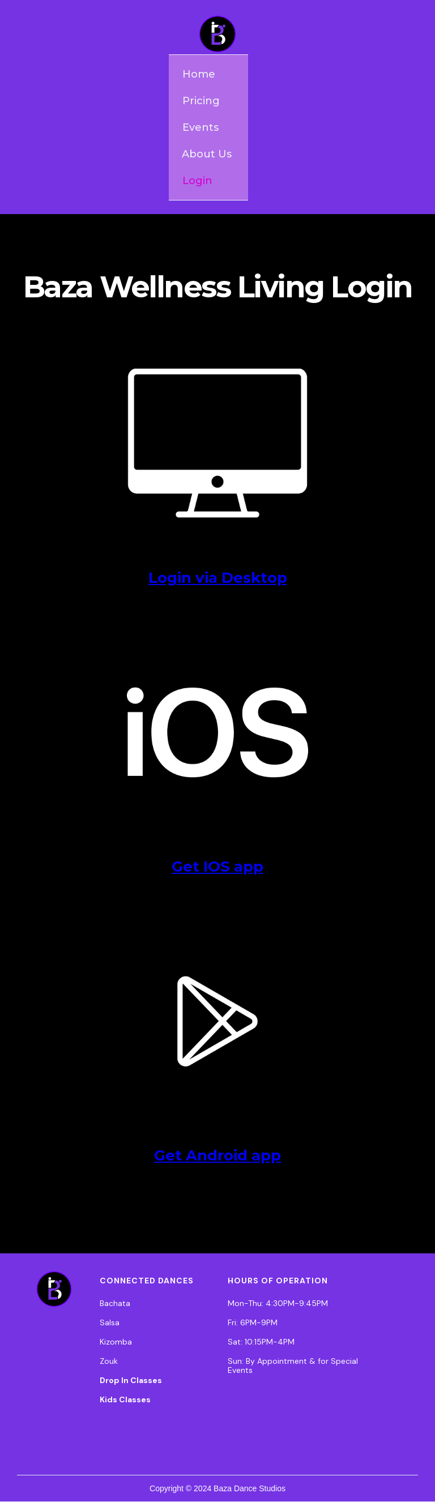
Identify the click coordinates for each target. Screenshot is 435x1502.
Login (197, 180)
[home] (217, 34)
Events (200, 127)
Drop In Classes (131, 1380)
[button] (208, 154)
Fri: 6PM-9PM (253, 1322)
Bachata (115, 1303)
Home (198, 74)
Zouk (109, 1361)
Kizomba (116, 1341)
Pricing (201, 100)
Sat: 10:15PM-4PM (261, 1341)
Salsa (110, 1322)
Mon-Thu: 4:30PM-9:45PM (278, 1303)
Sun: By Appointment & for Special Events (293, 1365)
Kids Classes (125, 1399)
